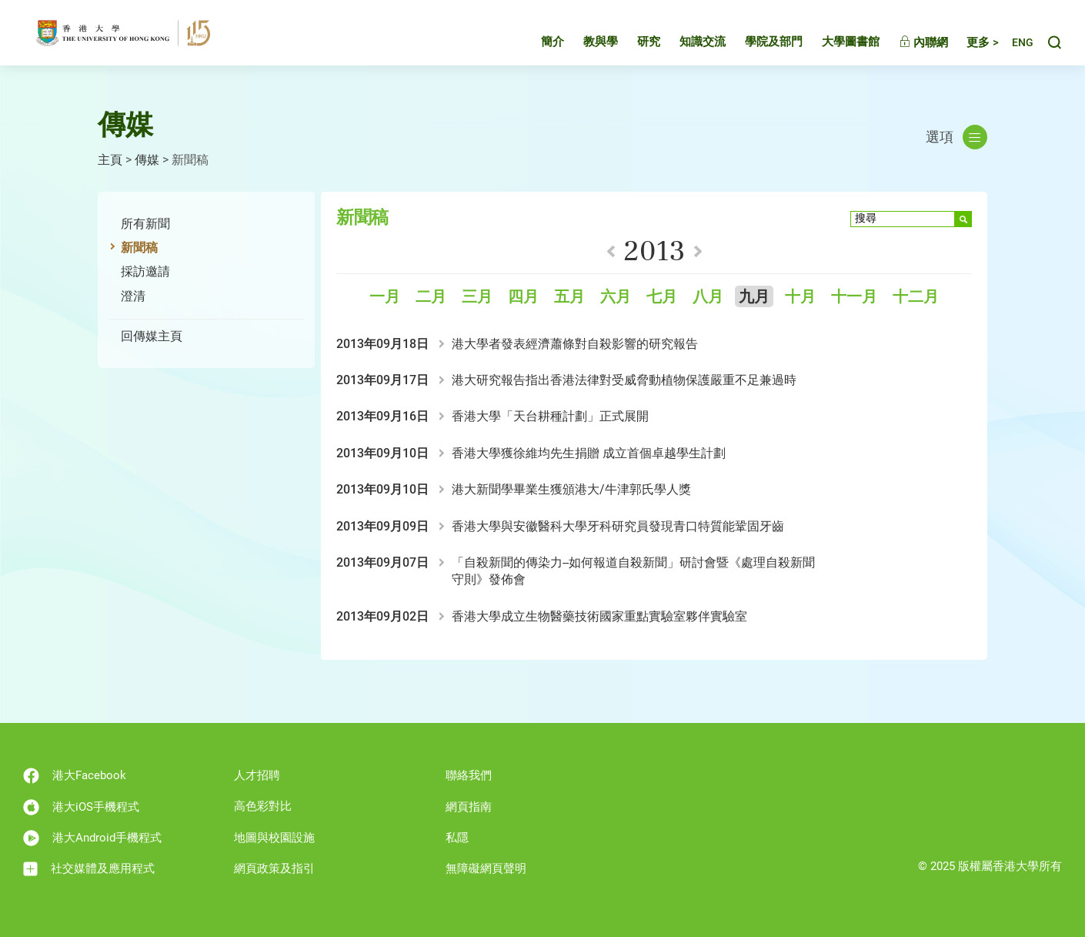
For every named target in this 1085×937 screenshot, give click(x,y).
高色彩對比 (263, 806)
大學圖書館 (836, 42)
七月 (661, 296)
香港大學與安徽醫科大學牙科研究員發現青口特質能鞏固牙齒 (618, 526)
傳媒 (147, 159)
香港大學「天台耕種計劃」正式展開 (550, 416)
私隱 (457, 838)
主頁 (110, 159)
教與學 (586, 42)
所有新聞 (145, 223)
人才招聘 (257, 775)
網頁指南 (469, 807)
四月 (523, 296)
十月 (800, 296)
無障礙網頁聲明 (486, 868)
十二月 (916, 296)
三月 (477, 296)
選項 (956, 137)
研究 (634, 42)
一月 (384, 296)
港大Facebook (74, 776)
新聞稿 (139, 247)
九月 (754, 296)
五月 (569, 296)
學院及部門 (759, 42)
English (1015, 42)
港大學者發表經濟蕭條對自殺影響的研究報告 (575, 343)
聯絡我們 (469, 775)
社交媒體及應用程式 (89, 869)
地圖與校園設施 (274, 838)
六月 (615, 296)
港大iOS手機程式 (81, 807)
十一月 (854, 296)
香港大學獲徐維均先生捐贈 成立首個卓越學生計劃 (589, 453)
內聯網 (908, 42)
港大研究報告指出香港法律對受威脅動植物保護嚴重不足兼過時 (624, 380)
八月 (708, 296)
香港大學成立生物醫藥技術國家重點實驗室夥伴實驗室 (599, 616)
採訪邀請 (145, 271)
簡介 (537, 42)
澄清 (133, 296)
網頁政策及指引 (274, 868)
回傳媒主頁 (151, 336)
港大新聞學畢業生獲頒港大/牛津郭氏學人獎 (571, 489)
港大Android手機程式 (92, 838)
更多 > (968, 42)
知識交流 (688, 42)
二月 (431, 296)
